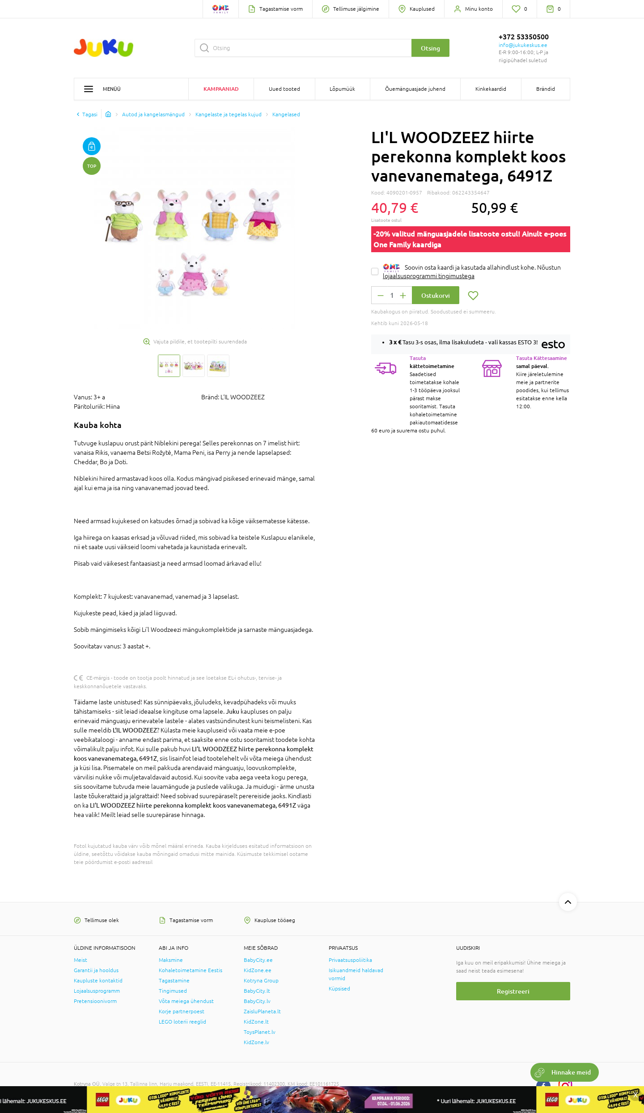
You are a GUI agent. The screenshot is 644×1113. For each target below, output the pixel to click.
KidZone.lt (256, 1022)
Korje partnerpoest (181, 1011)
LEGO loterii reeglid (182, 1022)
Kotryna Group (261, 981)
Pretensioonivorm (95, 1001)
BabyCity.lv (257, 1001)
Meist (80, 960)
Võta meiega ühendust (186, 1001)
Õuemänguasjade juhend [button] (415, 89)
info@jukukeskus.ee (523, 45)
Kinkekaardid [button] (490, 89)
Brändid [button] (545, 89)
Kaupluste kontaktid (98, 981)
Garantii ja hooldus (96, 970)
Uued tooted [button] (284, 89)
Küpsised (339, 989)
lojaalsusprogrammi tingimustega (429, 275)
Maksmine (171, 960)
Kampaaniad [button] (221, 88)
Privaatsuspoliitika (350, 960)
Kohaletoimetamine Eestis (190, 970)
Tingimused (173, 991)
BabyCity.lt (257, 991)
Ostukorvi (435, 295)
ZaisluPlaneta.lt (262, 1011)
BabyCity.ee (258, 960)
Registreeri (513, 991)
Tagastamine (174, 981)
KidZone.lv (256, 1042)
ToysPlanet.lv (259, 1032)
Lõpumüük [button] (342, 89)
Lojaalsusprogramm (97, 991)
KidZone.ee (257, 970)
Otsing (430, 48)
